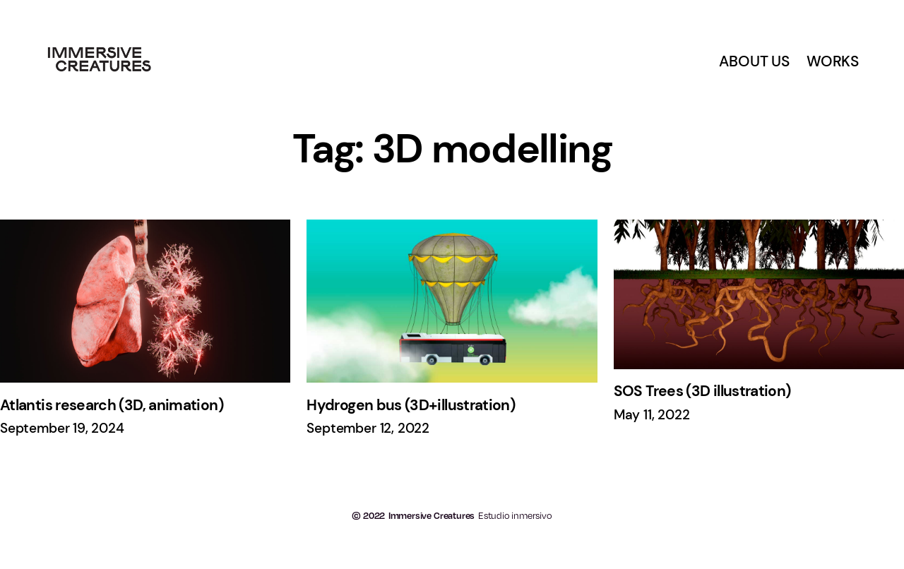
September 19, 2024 (62, 428)
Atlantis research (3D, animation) (111, 405)
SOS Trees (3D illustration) (702, 391)
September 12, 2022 (368, 428)
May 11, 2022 (652, 415)
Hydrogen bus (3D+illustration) (411, 405)
